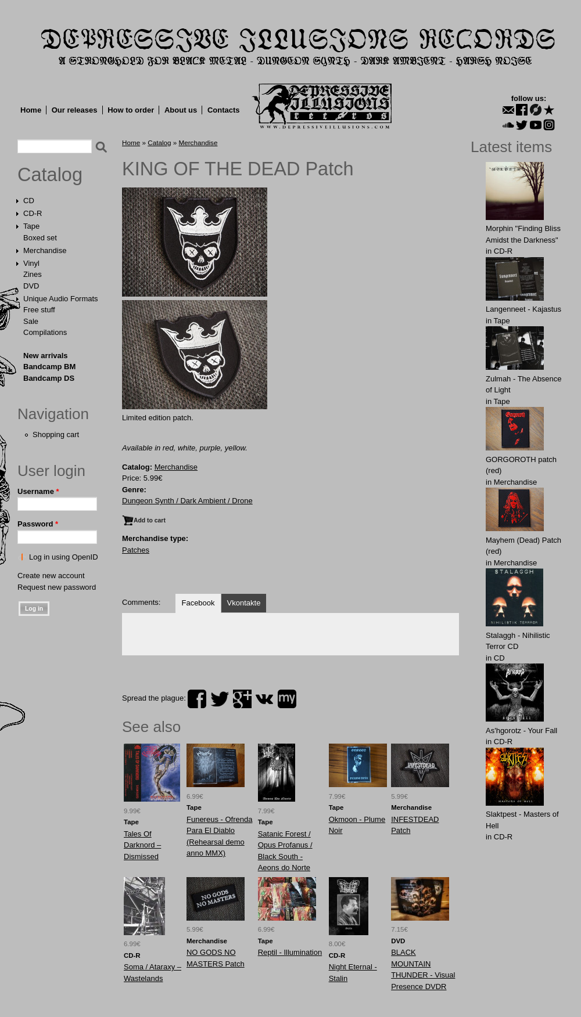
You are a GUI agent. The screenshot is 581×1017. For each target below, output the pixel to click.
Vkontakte (244, 602)
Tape (31, 226)
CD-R (32, 213)
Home (30, 110)
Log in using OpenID (63, 557)
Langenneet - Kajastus (523, 309)
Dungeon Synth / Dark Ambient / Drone (187, 500)
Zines (32, 274)
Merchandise (44, 250)
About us (180, 110)
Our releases (75, 110)
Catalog (50, 174)
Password (37, 524)
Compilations (45, 332)
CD (28, 200)
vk (264, 699)
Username (38, 491)
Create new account (51, 575)
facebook (197, 699)
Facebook (197, 602)
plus (242, 699)
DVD (31, 286)
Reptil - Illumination (290, 952)
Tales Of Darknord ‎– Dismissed (142, 845)
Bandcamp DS (48, 378)
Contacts (223, 110)
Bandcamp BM (49, 366)
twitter (219, 699)
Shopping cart (56, 434)
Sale (30, 321)
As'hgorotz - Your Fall (521, 730)
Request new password (56, 587)
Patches (135, 550)
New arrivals (45, 355)
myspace (287, 699)
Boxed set (40, 237)
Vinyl (31, 263)
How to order (130, 110)
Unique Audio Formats (60, 298)
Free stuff (39, 309)
